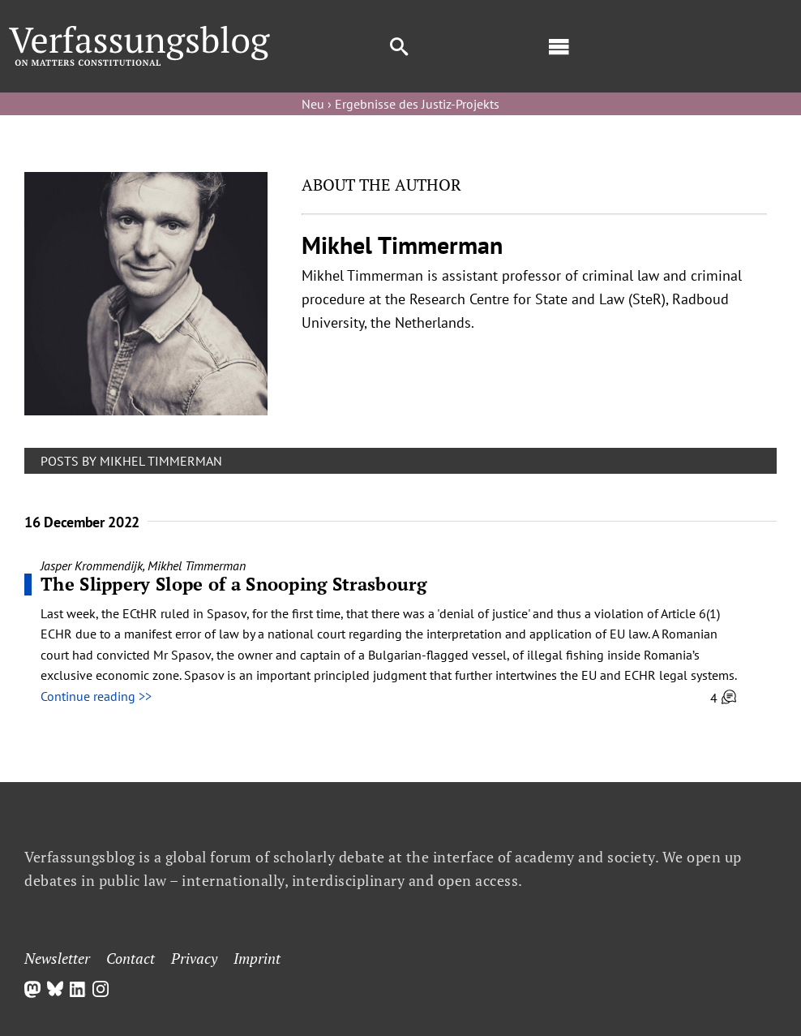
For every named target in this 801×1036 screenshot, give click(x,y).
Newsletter (57, 958)
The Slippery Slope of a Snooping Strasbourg (233, 583)
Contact (130, 958)
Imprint (257, 958)
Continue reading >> (96, 696)
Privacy (194, 958)
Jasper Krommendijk (92, 565)
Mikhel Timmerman (197, 565)
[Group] (139, 32)
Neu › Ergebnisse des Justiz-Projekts (400, 104)
